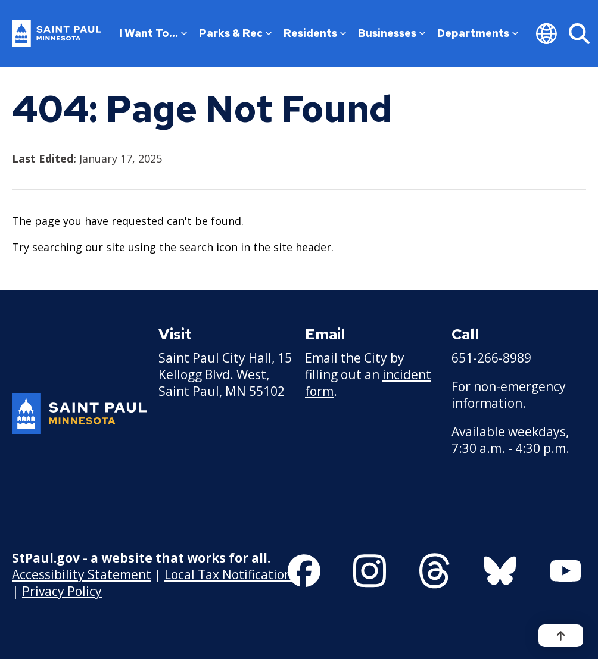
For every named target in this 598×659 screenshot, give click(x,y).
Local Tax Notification (228, 574)
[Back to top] (560, 635)
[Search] (579, 33)
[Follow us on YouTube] (565, 571)
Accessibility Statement (81, 574)
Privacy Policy (62, 591)
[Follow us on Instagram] (369, 571)
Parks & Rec (235, 33)
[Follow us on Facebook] (304, 571)
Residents (315, 33)
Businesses (391, 33)
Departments (477, 33)
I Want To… (153, 33)
